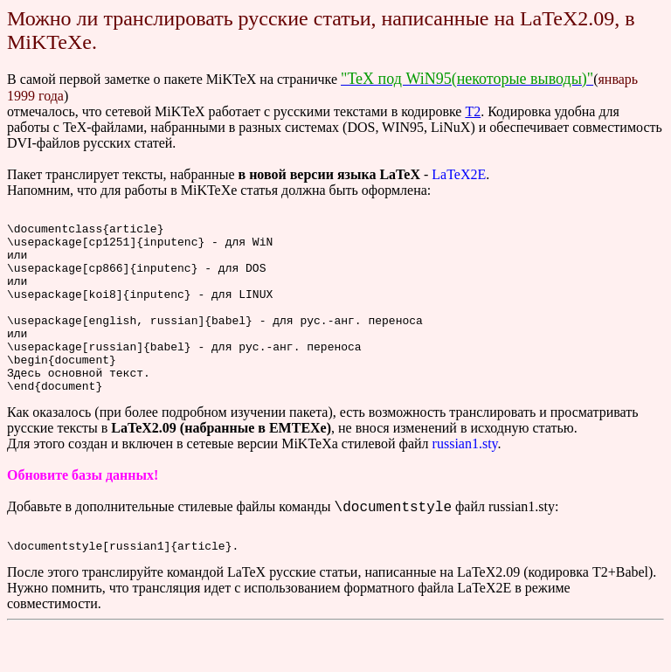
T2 (473, 111)
